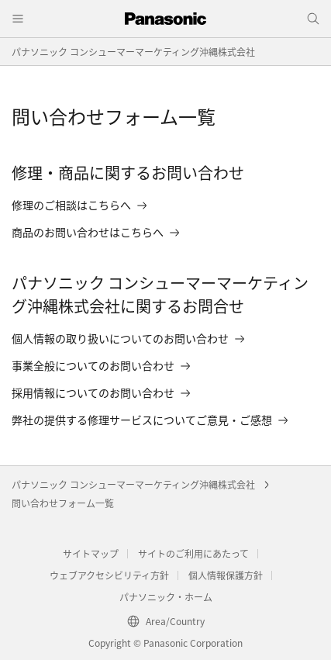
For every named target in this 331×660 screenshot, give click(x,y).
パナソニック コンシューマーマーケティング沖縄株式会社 (133, 51)
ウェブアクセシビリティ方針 (109, 575)
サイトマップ (91, 553)
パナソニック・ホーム (165, 596)
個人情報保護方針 (225, 575)
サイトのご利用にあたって (193, 553)
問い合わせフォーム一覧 (63, 503)
